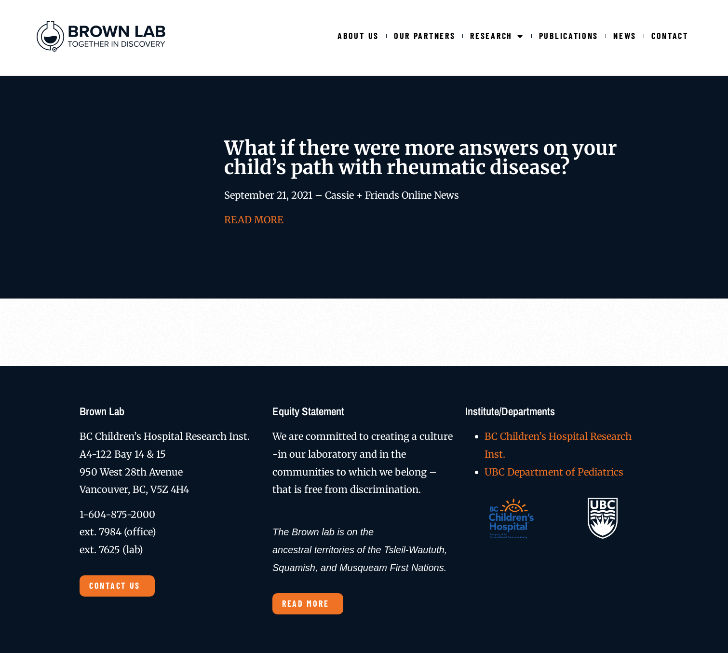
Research (497, 35)
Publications (568, 35)
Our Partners (424, 35)
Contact (669, 35)
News (624, 35)
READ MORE (253, 220)
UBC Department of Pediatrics (554, 472)
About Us (358, 35)
